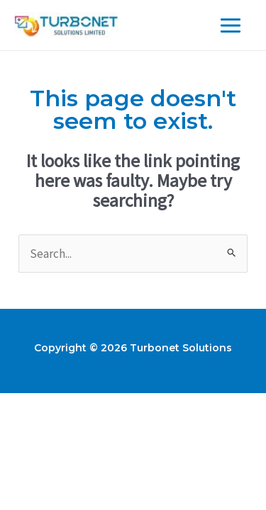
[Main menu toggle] (231, 25)
